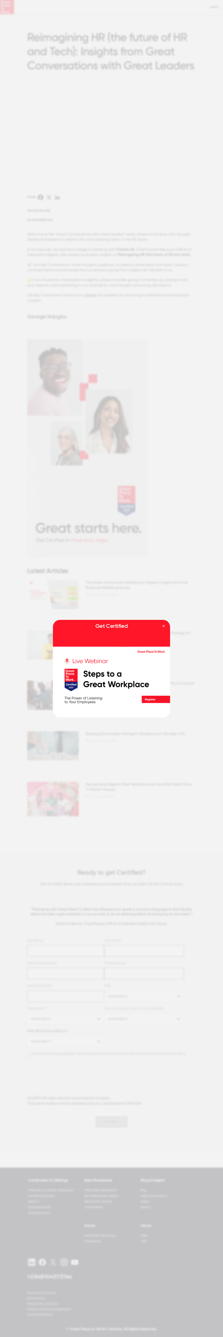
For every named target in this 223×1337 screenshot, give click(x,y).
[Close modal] (164, 626)
